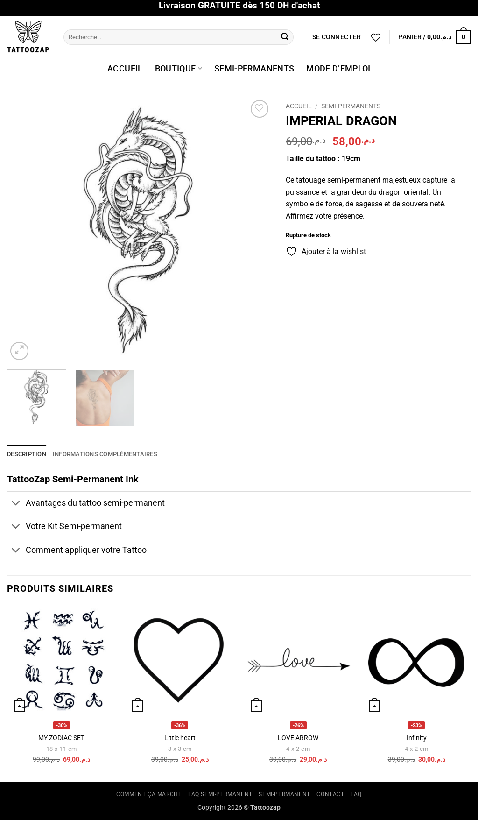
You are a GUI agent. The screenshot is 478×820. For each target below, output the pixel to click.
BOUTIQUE (178, 68)
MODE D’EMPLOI (338, 68)
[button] (336, 37)
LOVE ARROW (298, 738)
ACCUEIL (124, 68)
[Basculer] (16, 504)
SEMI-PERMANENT (284, 794)
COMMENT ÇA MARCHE (149, 794)
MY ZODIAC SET (61, 738)
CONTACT (330, 794)
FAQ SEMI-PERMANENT (220, 794)
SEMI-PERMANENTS (254, 68)
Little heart (180, 738)
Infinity (417, 738)
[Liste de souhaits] (375, 37)
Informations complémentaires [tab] (105, 454)
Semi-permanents (350, 106)
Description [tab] (26, 454)
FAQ (356, 794)
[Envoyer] (285, 37)
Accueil (299, 106)
